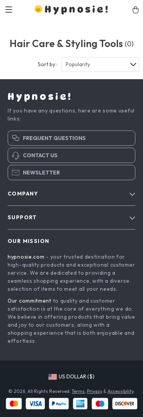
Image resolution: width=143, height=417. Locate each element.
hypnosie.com (26, 256)
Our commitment (29, 300)
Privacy (94, 391)
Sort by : (48, 64)
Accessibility (120, 391)
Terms (78, 391)
